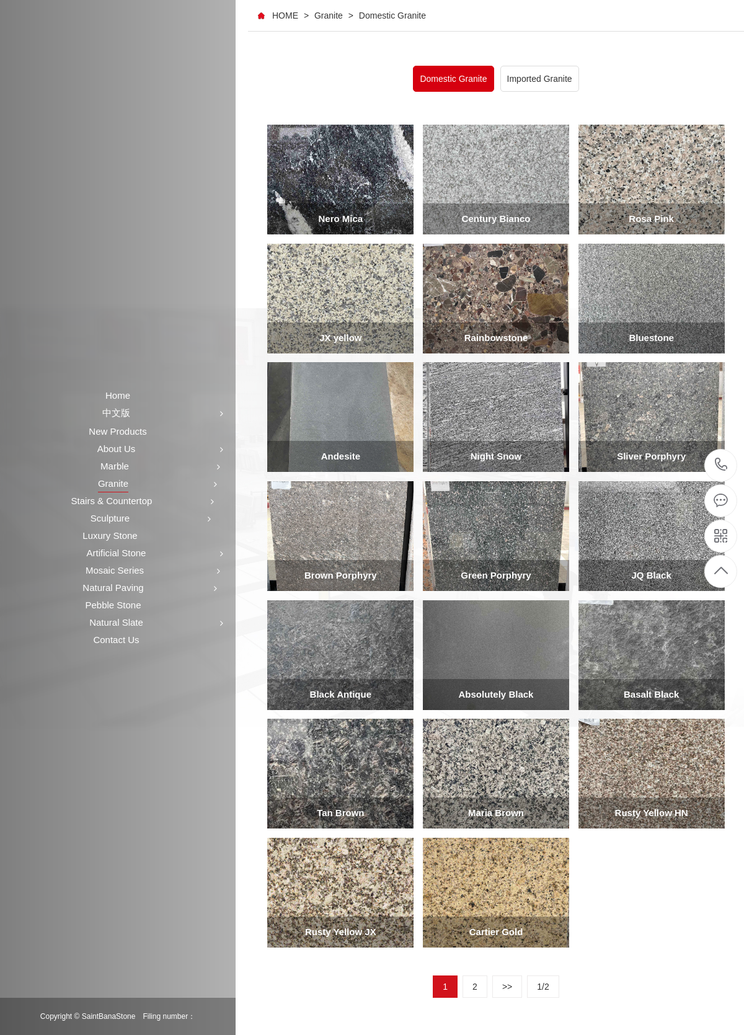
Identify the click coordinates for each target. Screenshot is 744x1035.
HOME (285, 15)
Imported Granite (539, 79)
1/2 (543, 987)
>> (507, 987)
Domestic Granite (392, 15)
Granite (328, 15)
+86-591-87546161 (721, 465)
